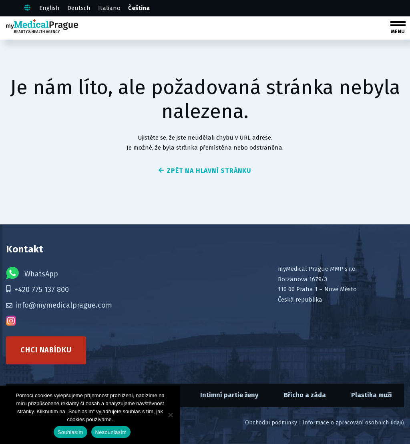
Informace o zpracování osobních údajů (353, 422)
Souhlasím (70, 432)
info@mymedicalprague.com (59, 305)
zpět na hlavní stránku (205, 170)
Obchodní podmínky (271, 422)
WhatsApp (32, 273)
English (49, 8)
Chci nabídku (46, 350)
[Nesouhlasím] (170, 415)
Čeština (139, 8)
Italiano (109, 8)
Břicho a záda (305, 395)
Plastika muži (371, 395)
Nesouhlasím (111, 432)
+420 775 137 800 (37, 289)
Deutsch (78, 8)
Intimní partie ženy (229, 395)
